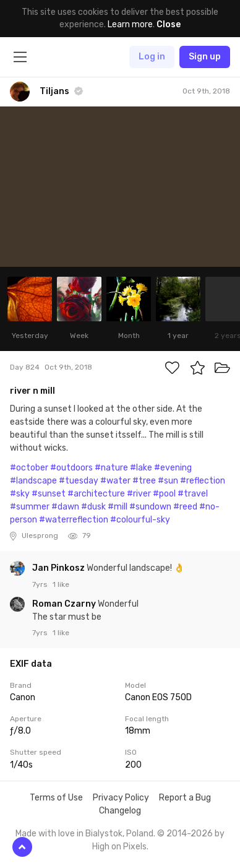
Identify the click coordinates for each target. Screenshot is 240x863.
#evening (173, 467)
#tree (144, 480)
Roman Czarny (65, 604)
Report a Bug (185, 797)
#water (115, 480)
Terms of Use (56, 797)
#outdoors (71, 467)
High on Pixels (119, 846)
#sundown (150, 506)
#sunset (49, 493)
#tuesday (78, 480)
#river (139, 493)
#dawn (65, 506)
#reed (185, 506)
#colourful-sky (140, 519)
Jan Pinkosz (59, 568)
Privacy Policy (121, 797)
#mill (117, 506)
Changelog (120, 810)
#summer (29, 506)
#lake (141, 467)
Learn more (130, 24)
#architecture (96, 493)
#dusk (93, 506)
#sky (20, 493)
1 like (61, 584)
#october (29, 467)
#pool (164, 493)
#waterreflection (73, 519)
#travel (193, 493)
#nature (111, 467)
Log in (152, 56)
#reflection (202, 480)
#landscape (33, 480)
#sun (168, 480)
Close (168, 24)
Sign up (205, 56)
